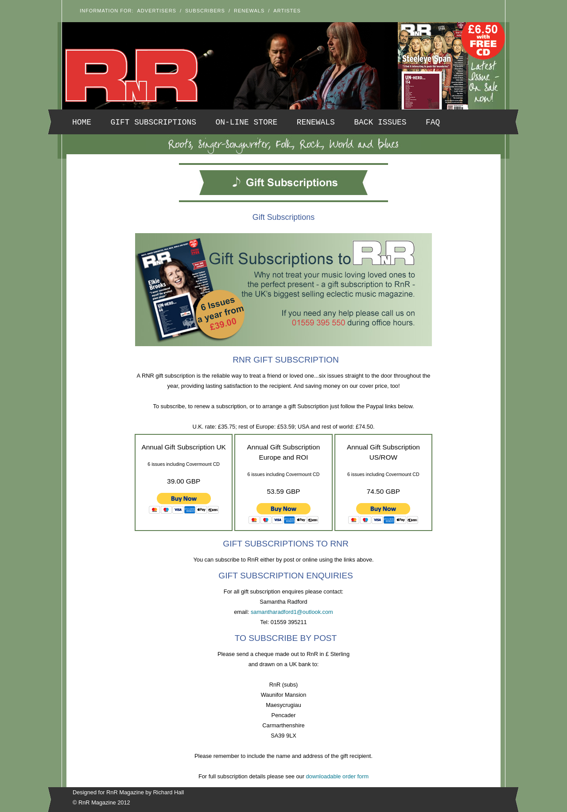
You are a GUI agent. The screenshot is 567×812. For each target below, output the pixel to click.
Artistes (287, 10)
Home (81, 122)
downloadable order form (337, 776)
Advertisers (156, 10)
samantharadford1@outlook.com (292, 612)
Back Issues (380, 122)
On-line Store (247, 122)
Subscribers (205, 10)
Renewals (249, 10)
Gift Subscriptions (153, 122)
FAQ (433, 122)
